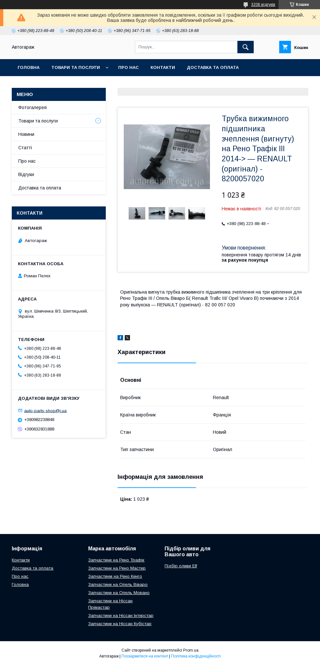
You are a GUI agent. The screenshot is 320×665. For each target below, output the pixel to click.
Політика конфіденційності (196, 656)
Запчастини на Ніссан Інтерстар (120, 615)
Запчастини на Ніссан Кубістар (120, 623)
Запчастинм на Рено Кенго (115, 576)
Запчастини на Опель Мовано (119, 592)
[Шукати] (245, 47)
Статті (25, 147)
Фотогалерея (32, 107)
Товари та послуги (75, 67)
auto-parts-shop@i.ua (45, 410)
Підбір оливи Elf (181, 565)
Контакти (163, 67)
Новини (26, 134)
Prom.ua (191, 650)
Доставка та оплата (213, 67)
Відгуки (26, 174)
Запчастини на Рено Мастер (117, 568)
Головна (29, 67)
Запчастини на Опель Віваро (118, 584)
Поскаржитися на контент (144, 656)
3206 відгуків (263, 4)
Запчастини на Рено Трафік (116, 560)
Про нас (128, 67)
